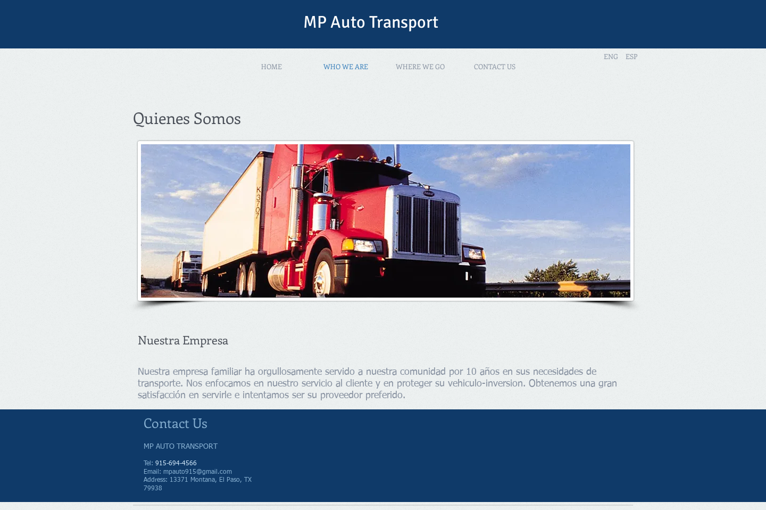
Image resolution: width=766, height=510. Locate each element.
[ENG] (610, 56)
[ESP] (631, 56)
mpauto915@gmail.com (197, 472)
